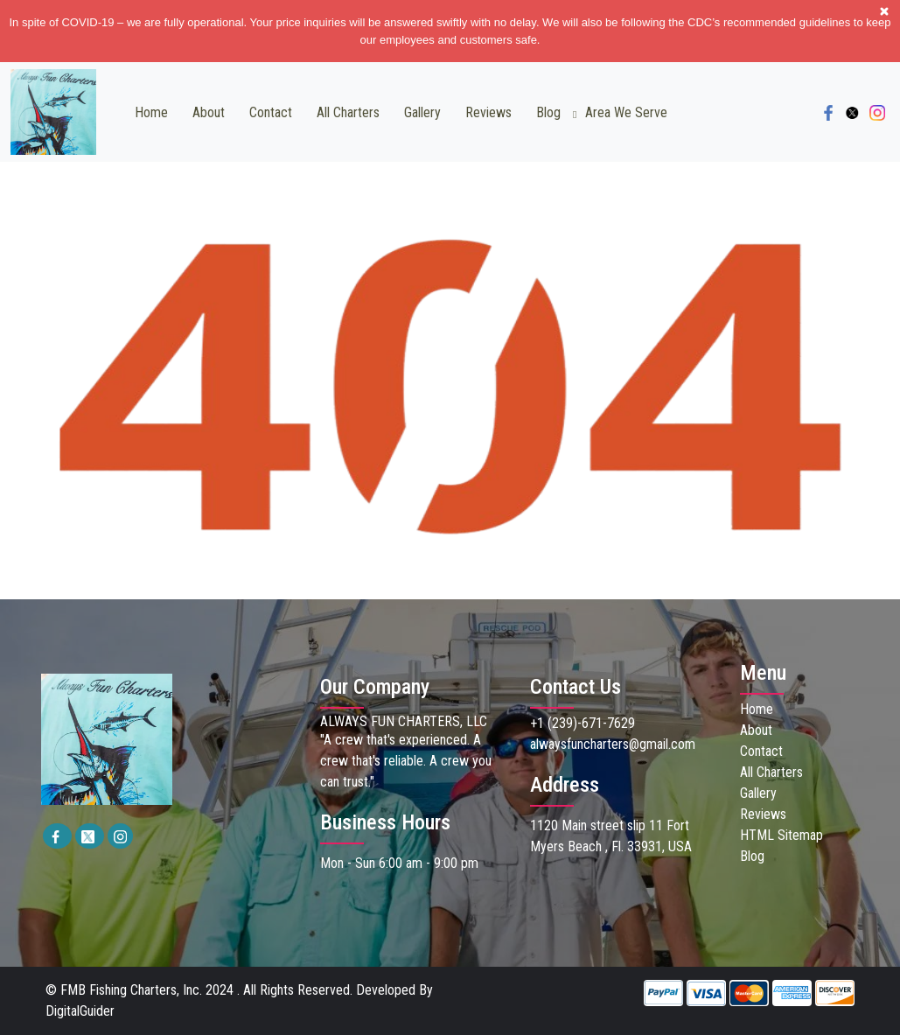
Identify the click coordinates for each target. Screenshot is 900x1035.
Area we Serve (626, 112)
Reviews (488, 112)
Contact (270, 112)
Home (151, 112)
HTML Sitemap (781, 835)
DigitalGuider (80, 1011)
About (208, 112)
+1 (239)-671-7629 (582, 723)
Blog (548, 112)
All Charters (348, 112)
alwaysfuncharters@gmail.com (612, 744)
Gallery (422, 112)
